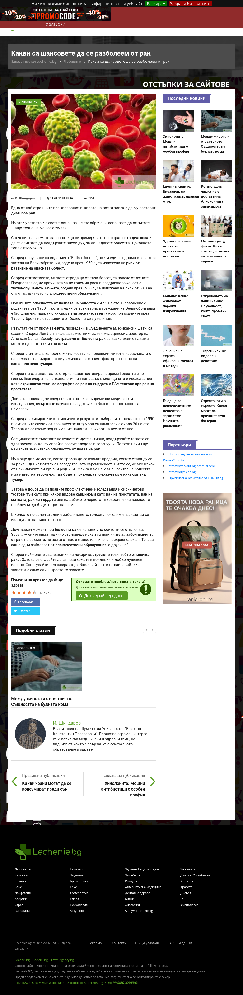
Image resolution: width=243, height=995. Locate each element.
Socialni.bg (40, 960)
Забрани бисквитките (190, 3)
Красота (186, 887)
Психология (79, 905)
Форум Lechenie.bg (139, 911)
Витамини (22, 911)
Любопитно (72, 61)
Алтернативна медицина (143, 887)
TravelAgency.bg (62, 960)
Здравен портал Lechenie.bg (33, 61)
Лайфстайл (23, 893)
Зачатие (21, 881)
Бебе (18, 887)
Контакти (119, 943)
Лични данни (181, 943)
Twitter (22, 611)
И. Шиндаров (25, 198)
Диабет (185, 893)
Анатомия (132, 905)
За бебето (132, 875)
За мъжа (21, 875)
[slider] (24, 592)
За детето (77, 875)
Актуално (77, 911)
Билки (129, 899)
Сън (183, 899)
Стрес (19, 905)
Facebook (23, 602)
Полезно (76, 869)
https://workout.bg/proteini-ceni (191, 466)
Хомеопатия (79, 893)
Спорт (74, 899)
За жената (187, 869)
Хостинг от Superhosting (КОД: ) (102, 983)
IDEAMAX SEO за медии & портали (40, 983)
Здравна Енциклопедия (142, 869)
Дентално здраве (137, 893)
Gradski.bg (22, 960)
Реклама (95, 943)
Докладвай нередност (102, 595)
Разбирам (156, 3)
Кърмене (187, 881)
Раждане (131, 881)
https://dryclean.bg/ (182, 472)
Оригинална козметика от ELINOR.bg (195, 478)
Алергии (21, 899)
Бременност (79, 881)
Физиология (189, 905)
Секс (73, 887)
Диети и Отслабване (195, 875)
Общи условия (147, 943)
